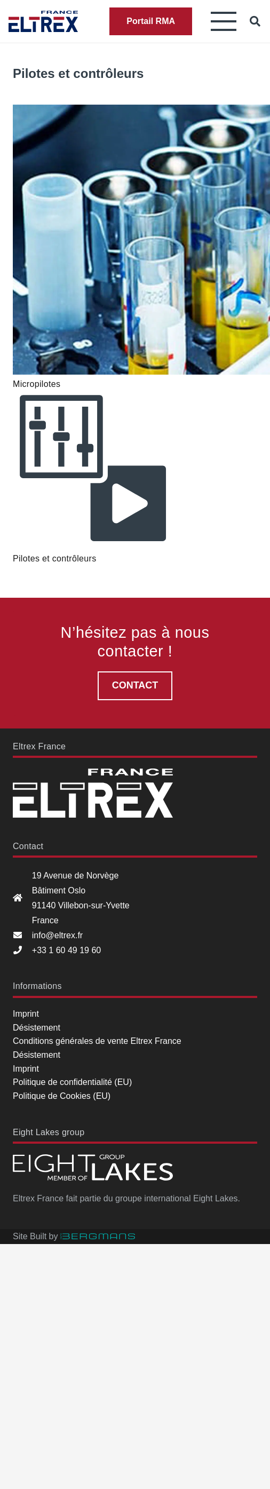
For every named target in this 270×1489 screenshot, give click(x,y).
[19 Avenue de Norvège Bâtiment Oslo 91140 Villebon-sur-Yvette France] (22, 898)
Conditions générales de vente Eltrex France (97, 1041)
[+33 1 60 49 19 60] (22, 950)
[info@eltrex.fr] (22, 935)
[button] (223, 21)
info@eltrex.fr (57, 935)
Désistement (36, 1027)
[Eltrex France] (43, 21)
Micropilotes (36, 384)
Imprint (26, 1013)
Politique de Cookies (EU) (61, 1095)
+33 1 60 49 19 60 (66, 950)
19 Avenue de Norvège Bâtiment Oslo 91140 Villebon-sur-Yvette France (81, 898)
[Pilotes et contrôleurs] (93, 469)
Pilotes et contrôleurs (54, 558)
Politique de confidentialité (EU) (72, 1082)
